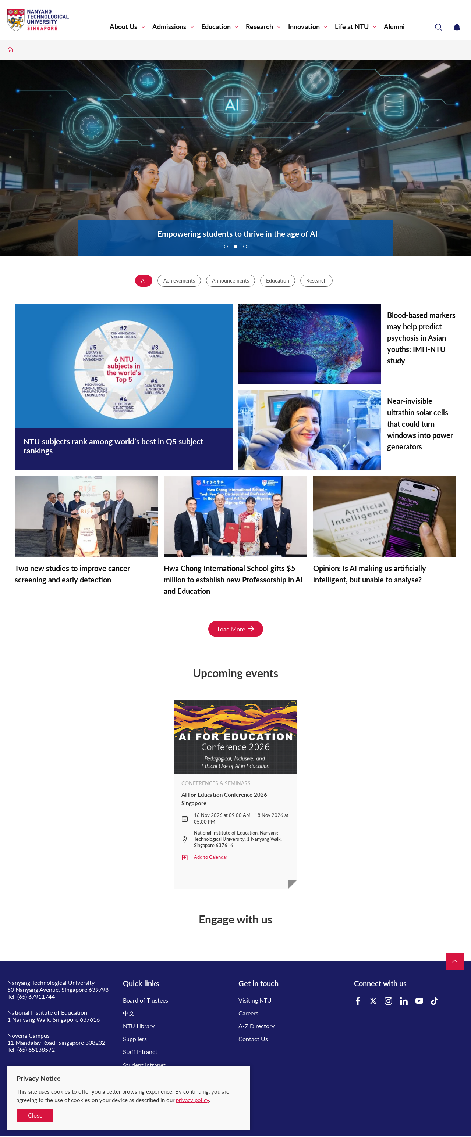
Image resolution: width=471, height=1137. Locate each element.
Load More (235, 628)
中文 (129, 1012)
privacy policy (192, 1100)
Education (216, 27)
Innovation (304, 27)
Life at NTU (352, 27)
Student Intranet (144, 1064)
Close (35, 1115)
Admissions (169, 27)
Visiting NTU (255, 1000)
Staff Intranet (140, 1051)
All (143, 280)
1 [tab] (226, 246)
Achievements (179, 280)
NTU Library (139, 1025)
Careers (248, 1012)
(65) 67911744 (36, 996)
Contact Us (253, 1038)
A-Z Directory (256, 1025)
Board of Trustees (145, 1000)
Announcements (230, 280)
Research (259, 27)
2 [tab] (235, 246)
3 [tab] (245, 246)
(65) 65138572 (36, 1049)
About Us (123, 27)
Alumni (394, 27)
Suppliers (135, 1038)
